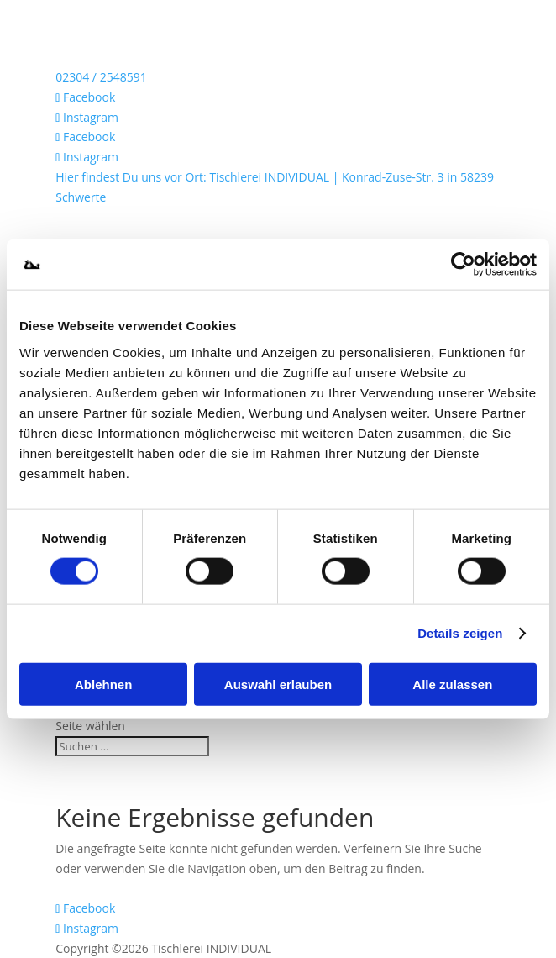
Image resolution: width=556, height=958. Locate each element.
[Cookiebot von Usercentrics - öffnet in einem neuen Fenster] (463, 264)
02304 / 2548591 (100, 77)
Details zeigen (459, 633)
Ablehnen (103, 683)
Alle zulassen (452, 683)
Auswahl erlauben (278, 683)
